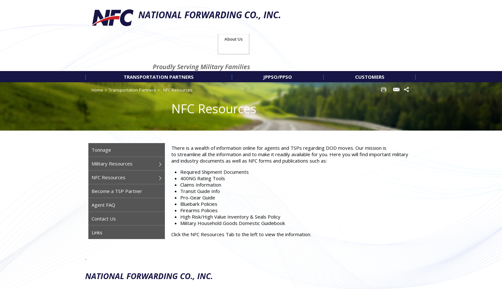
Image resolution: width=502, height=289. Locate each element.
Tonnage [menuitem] (101, 116)
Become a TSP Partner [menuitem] (117, 157)
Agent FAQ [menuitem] (103, 171)
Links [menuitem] (97, 198)
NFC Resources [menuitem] (108, 143)
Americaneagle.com (398, 282)
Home (97, 56)
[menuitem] (158, 42)
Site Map (399, 257)
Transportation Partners (132, 56)
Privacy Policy (367, 257)
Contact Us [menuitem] (104, 184)
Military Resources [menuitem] (112, 129)
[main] (292, 163)
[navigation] (251, 42)
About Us (400, 5)
